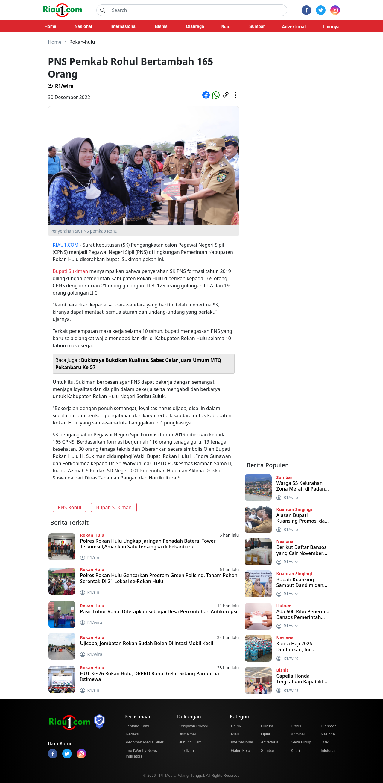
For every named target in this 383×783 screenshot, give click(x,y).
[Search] (197, 10)
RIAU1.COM (66, 245)
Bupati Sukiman (70, 271)
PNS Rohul (69, 507)
